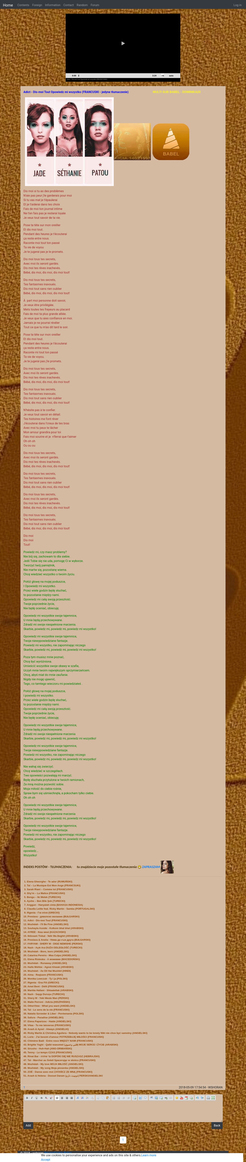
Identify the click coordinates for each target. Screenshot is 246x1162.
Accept (45, 1159)
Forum (95, 5)
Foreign (37, 5)
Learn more (148, 1155)
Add (28, 1125)
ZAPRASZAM (158, 867)
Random (82, 5)
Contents (23, 5)
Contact (68, 5)
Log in (238, 5)
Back (217, 1125)
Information (52, 5)
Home (8, 5)
